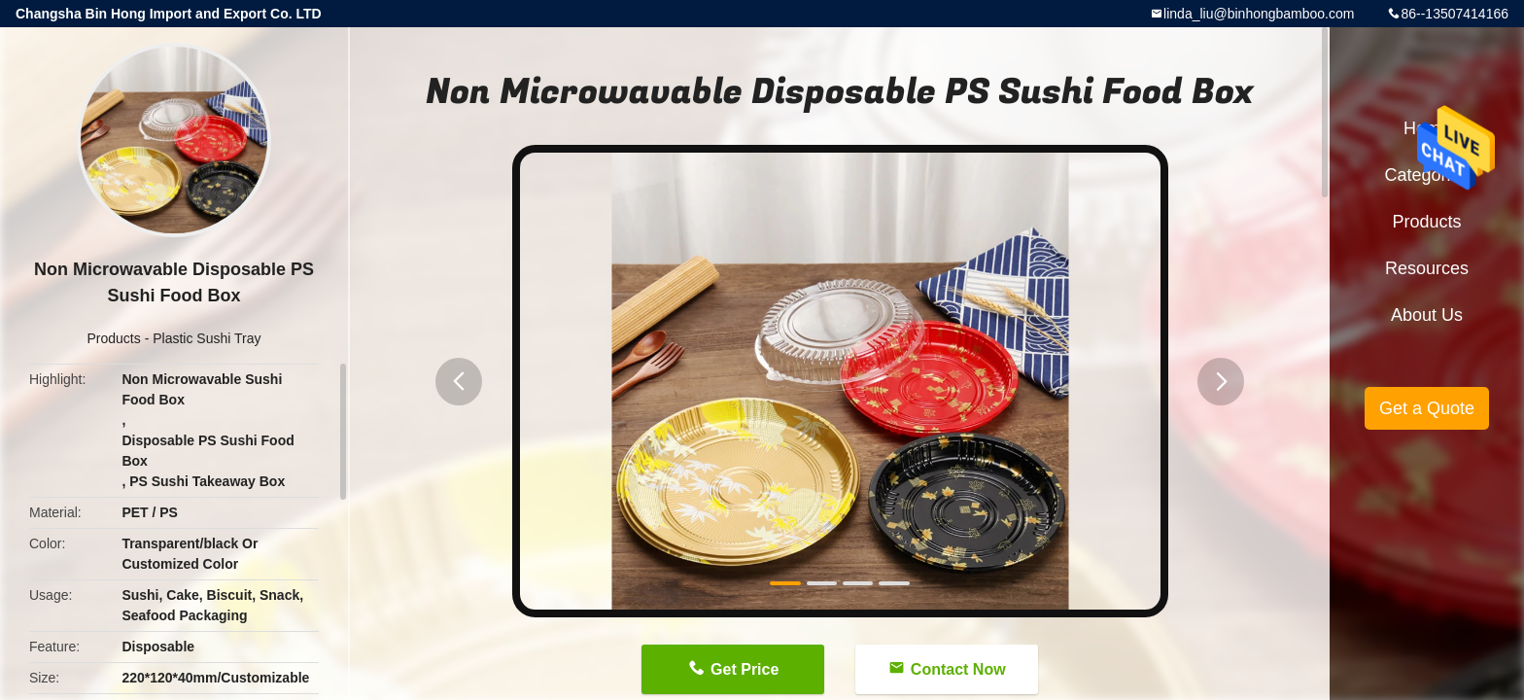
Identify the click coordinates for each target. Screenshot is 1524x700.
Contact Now (958, 669)
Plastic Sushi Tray (206, 338)
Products (114, 338)
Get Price (744, 669)
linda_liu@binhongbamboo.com (1258, 13)
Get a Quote (1426, 408)
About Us (1427, 315)
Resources (1427, 268)
